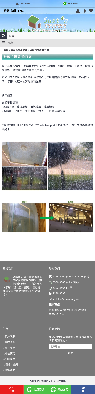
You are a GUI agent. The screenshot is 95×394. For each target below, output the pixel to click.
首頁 (6, 50)
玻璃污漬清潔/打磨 (39, 50)
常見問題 (9, 348)
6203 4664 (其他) (61, 287)
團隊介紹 (9, 342)
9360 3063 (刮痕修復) (64, 282)
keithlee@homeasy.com (65, 299)
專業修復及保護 (19, 50)
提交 (70, 353)
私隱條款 (9, 359)
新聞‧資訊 (10, 364)
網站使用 (9, 353)
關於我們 (9, 336)
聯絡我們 (9, 370)
